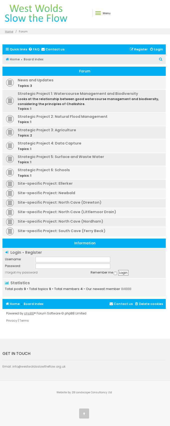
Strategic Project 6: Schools (44, 169)
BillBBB (126, 289)
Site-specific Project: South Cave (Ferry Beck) (62, 230)
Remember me (104, 273)
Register (33, 252)
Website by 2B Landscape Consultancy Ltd (84, 392)
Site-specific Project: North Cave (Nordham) (60, 221)
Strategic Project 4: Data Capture (49, 143)
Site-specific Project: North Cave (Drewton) (60, 202)
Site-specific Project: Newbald (46, 192)
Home (9, 31)
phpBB (29, 313)
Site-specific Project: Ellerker (45, 183)
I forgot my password (21, 272)
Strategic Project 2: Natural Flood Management (63, 116)
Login (15, 252)
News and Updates (36, 80)
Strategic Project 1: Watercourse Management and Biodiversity (78, 93)
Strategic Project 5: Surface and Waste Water (61, 156)
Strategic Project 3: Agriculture (47, 130)
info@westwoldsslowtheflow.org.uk (38, 366)
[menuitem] (33, 49)
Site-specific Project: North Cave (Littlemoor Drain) (67, 211)
